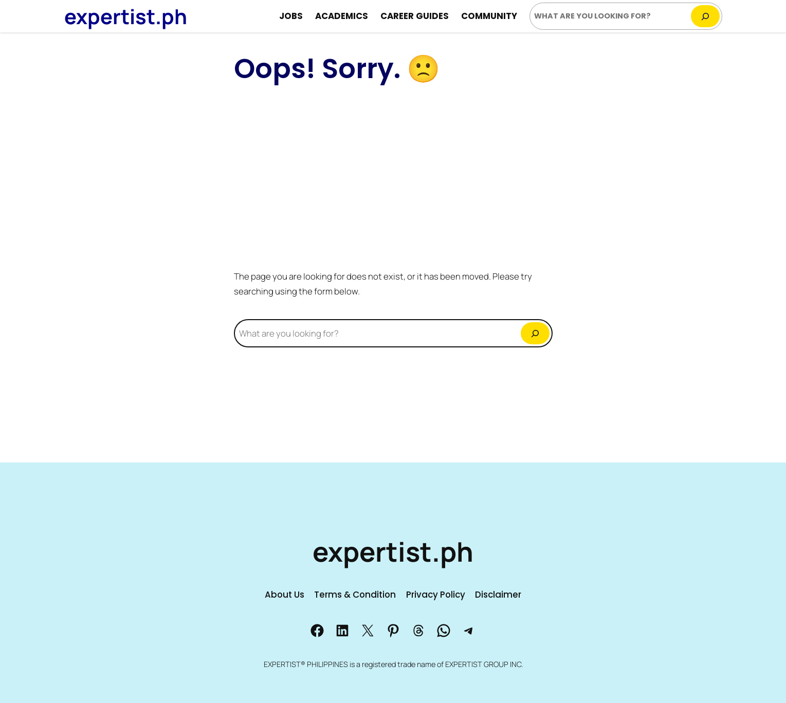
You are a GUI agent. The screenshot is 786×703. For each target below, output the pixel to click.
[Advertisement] (393, 177)
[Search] (705, 16)
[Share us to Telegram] (469, 630)
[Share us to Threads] (418, 630)
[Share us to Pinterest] (393, 630)
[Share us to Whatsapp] (443, 630)
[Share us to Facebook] (317, 630)
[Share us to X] (367, 630)
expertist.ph (125, 16)
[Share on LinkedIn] (342, 630)
